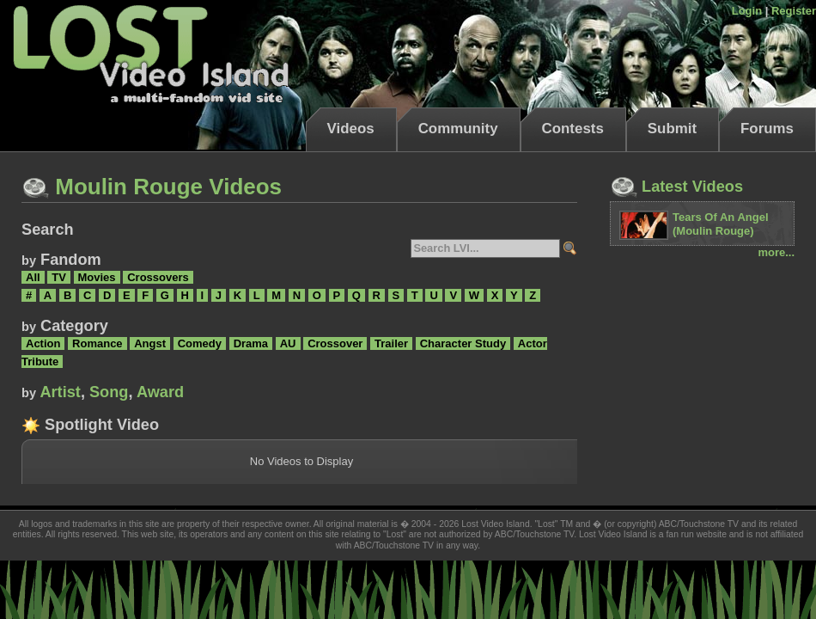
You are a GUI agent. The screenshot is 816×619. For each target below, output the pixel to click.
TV (59, 277)
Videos (351, 128)
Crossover (335, 343)
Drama (251, 343)
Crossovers (158, 277)
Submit (672, 128)
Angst (150, 343)
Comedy (200, 343)
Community (458, 128)
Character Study (463, 343)
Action (43, 343)
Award (160, 392)
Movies (97, 277)
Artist (60, 392)
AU (288, 343)
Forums (767, 128)
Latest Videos (676, 186)
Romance (97, 343)
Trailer (391, 343)
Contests (573, 128)
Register (793, 10)
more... (776, 252)
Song (108, 392)
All (33, 277)
